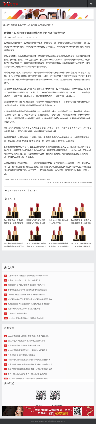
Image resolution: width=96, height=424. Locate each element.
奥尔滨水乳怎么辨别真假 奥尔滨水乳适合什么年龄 (30, 179)
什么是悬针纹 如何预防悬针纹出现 (21, 385)
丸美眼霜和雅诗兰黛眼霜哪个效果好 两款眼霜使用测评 (29, 334)
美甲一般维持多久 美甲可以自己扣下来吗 (24, 339)
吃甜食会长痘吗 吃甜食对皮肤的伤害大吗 (24, 376)
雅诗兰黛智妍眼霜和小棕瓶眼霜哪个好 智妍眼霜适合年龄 (59, 230)
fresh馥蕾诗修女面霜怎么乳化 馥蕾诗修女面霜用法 (81, 206)
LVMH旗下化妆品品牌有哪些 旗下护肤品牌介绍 (26, 325)
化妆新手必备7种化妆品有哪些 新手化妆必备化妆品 (28, 306)
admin (11, 37)
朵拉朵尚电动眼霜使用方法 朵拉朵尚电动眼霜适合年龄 (14, 230)
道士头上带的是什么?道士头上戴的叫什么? (24, 311)
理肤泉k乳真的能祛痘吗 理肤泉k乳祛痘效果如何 (36, 206)
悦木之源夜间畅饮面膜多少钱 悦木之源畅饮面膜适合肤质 (36, 230)
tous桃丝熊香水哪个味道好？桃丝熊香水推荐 (26, 349)
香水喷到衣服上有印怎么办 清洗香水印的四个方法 (27, 320)
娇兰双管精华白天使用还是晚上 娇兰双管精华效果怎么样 (30, 330)
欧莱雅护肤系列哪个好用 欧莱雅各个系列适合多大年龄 (32, 25)
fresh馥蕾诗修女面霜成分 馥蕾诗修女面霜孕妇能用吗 (14, 206)
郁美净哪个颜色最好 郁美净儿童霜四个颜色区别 (26, 315)
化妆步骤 (5, 25)
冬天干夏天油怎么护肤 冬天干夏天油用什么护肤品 (81, 230)
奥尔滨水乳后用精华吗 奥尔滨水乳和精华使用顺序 (72, 182)
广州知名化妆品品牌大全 (17, 344)
